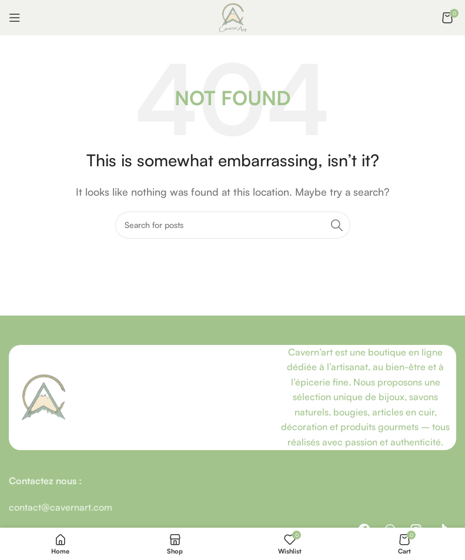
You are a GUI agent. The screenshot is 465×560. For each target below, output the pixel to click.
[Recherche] (232, 225)
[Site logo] (232, 16)
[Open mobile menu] (14, 17)
